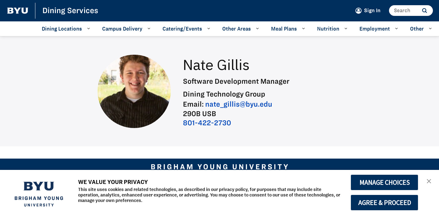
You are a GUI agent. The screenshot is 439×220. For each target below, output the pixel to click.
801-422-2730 (207, 123)
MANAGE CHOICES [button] (384, 182)
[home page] (17, 11)
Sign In (372, 10)
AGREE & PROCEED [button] (384, 202)
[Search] (411, 10)
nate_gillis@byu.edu (238, 104)
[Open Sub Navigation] (89, 28)
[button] (429, 181)
